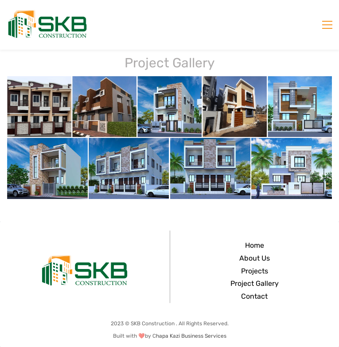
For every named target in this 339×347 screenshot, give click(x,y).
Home (254, 245)
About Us (254, 258)
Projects (254, 271)
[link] (84, 260)
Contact (254, 296)
